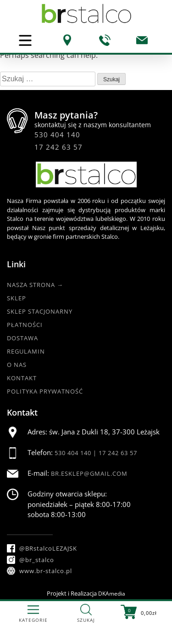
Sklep (16, 298)
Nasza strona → (35, 285)
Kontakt (22, 378)
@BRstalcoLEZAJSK (42, 548)
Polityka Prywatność (45, 391)
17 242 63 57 (58, 147)
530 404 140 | (77, 453)
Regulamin (26, 351)
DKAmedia (111, 593)
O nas (17, 364)
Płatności (25, 325)
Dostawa (22, 338)
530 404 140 (57, 134)
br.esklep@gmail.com (89, 473)
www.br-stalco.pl (39, 571)
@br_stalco (30, 560)
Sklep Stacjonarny (39, 311)
